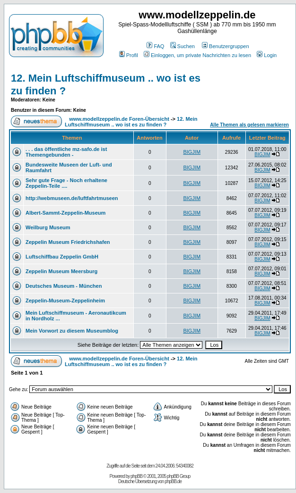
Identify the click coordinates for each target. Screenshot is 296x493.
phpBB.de (173, 481)
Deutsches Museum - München (64, 286)
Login (267, 55)
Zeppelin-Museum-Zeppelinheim (65, 300)
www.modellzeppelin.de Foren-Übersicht (119, 119)
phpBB (136, 476)
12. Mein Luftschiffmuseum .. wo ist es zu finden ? (131, 121)
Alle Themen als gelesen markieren (249, 124)
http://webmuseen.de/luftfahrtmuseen (72, 198)
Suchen (182, 46)
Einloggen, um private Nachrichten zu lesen (197, 55)
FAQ (155, 46)
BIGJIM (191, 152)
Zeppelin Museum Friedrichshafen (68, 242)
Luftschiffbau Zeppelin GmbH (62, 256)
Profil (128, 55)
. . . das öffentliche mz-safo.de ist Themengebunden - (66, 152)
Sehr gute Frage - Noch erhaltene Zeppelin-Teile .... (66, 183)
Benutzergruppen (225, 46)
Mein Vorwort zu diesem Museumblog (72, 331)
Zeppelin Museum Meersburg (61, 271)
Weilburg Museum (48, 227)
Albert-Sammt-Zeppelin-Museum (65, 213)
